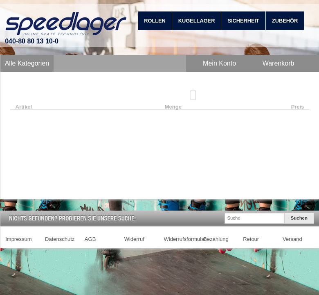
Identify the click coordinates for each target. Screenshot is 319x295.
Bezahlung (215, 239)
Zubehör (285, 21)
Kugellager (196, 21)
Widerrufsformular (185, 239)
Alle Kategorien (27, 63)
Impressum (18, 239)
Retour (251, 239)
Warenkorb (278, 63)
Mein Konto (219, 63)
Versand (292, 239)
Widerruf (134, 239)
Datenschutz (59, 239)
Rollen (155, 21)
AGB (90, 239)
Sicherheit (243, 21)
